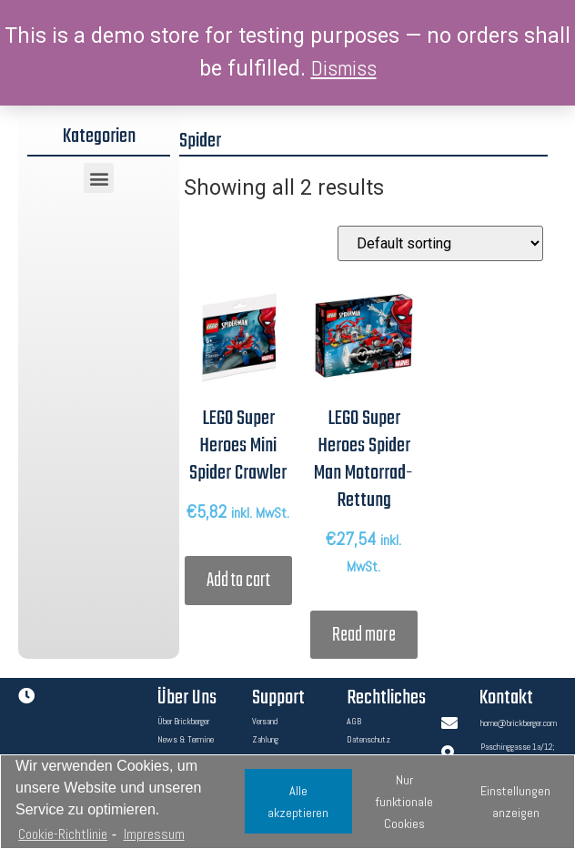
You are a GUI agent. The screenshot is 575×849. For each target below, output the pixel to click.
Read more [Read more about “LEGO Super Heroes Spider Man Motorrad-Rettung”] (364, 635)
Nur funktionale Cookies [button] (404, 802)
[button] (99, 178)
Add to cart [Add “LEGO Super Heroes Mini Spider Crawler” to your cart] (238, 580)
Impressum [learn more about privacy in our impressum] (154, 834)
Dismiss (344, 68)
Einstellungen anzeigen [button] (515, 802)
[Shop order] (440, 243)
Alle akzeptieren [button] (297, 802)
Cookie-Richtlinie (62, 834)
